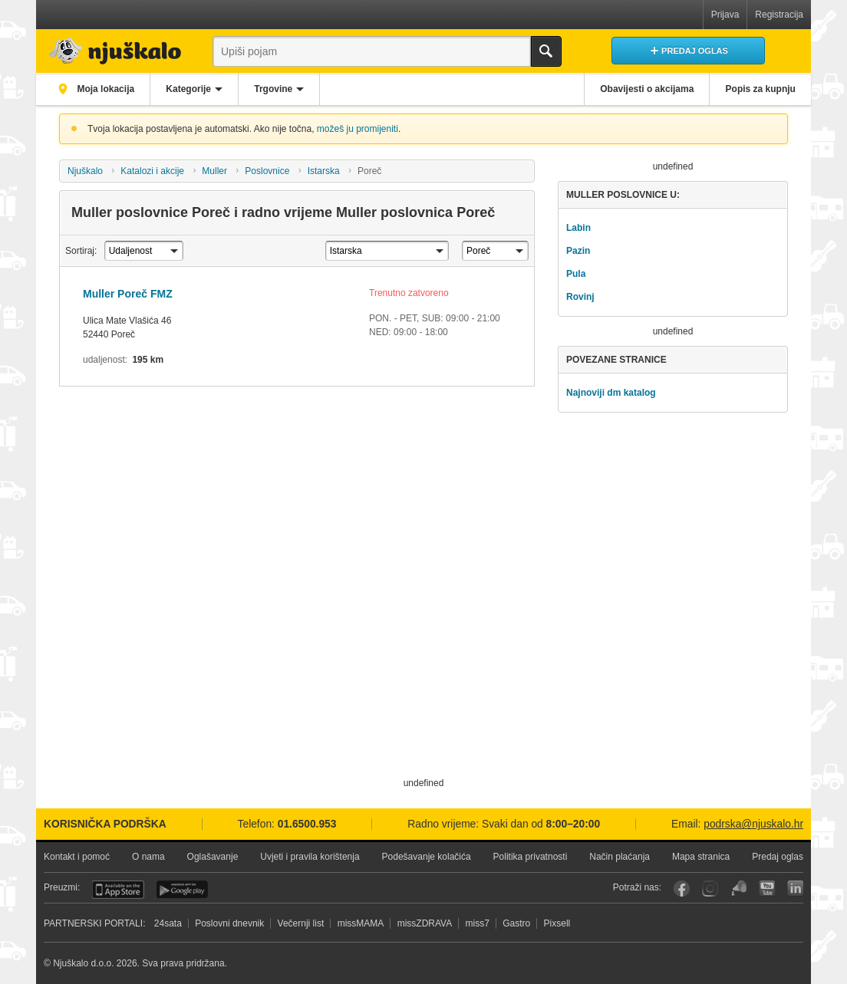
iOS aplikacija (118, 889)
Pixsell (557, 923)
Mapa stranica (701, 856)
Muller (214, 171)
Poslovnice (267, 171)
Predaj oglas (777, 856)
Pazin (578, 250)
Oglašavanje (213, 856)
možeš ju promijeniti (357, 128)
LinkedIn (795, 888)
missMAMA (361, 923)
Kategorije (190, 89)
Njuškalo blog (738, 888)
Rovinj (580, 296)
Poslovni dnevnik (229, 923)
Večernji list (301, 923)
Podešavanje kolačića (426, 856)
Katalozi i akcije (152, 171)
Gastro (516, 923)
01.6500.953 (307, 824)
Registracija (779, 14)
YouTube (767, 888)
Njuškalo (85, 171)
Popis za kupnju (760, 89)
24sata (168, 923)
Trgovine (277, 89)
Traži (546, 51)
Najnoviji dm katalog (611, 392)
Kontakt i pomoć (77, 856)
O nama (148, 856)
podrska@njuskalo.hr (753, 824)
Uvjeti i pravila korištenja (309, 856)
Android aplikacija (182, 889)
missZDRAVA (425, 923)
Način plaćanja (619, 856)
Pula (575, 273)
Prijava (725, 14)
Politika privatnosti (530, 856)
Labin (578, 227)
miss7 (477, 923)
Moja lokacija (105, 89)
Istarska (324, 171)
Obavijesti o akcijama (645, 89)
